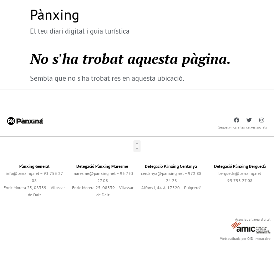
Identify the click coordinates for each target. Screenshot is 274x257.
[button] (136, 146)
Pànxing (54, 14)
